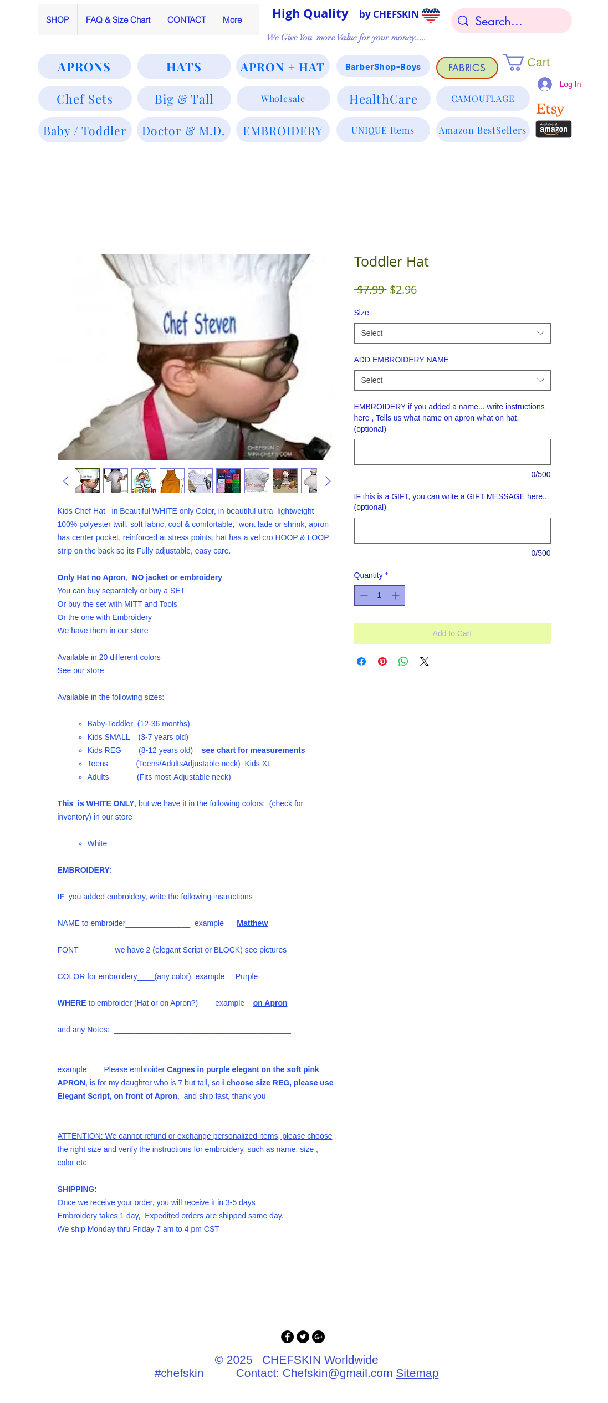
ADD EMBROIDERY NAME (401, 359)
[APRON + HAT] (283, 66)
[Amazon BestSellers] (483, 129)
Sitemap (417, 1372)
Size (361, 312)
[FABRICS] (467, 68)
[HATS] (184, 66)
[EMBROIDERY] (283, 129)
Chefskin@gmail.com (338, 1372)
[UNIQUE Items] (383, 129)
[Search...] (511, 21)
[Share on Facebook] (361, 661)
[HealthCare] (384, 98)
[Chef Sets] (85, 98)
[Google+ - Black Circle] (318, 1336)
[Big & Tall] (184, 98)
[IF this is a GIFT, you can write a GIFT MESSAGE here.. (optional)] (452, 531)
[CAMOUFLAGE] (483, 98)
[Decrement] (363, 595)
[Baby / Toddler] (85, 129)
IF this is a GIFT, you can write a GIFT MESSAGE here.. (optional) (450, 502)
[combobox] (452, 333)
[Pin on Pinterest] (382, 661)
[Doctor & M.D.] (184, 129)
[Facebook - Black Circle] (287, 1336)
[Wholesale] (283, 98)
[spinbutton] (380, 595)
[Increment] (396, 595)
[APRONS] (84, 66)
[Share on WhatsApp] (403, 661)
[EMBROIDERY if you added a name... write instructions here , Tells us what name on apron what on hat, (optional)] (452, 452)
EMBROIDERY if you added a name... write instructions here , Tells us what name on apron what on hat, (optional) (449, 417)
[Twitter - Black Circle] (303, 1336)
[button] (536, 62)
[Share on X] (424, 661)
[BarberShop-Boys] (383, 66)
